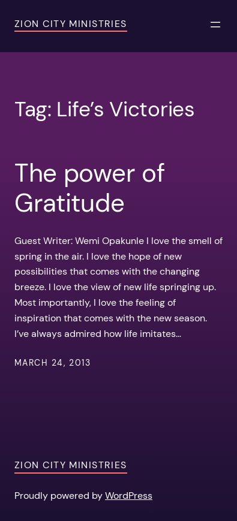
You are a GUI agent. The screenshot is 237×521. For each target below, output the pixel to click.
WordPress (128, 495)
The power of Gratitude (89, 188)
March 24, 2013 (52, 362)
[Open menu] (215, 24)
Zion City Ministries (70, 23)
